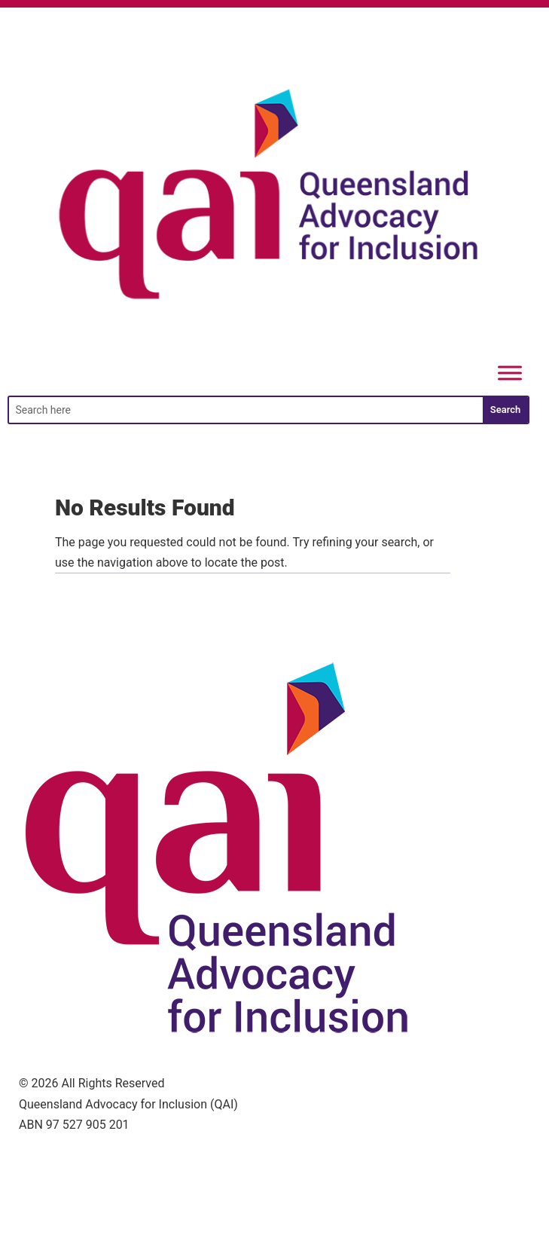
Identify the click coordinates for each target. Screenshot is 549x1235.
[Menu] (510, 373)
